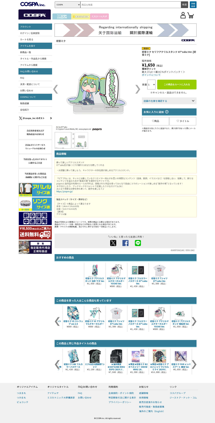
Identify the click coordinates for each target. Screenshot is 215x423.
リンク (173, 386)
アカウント (25, 26)
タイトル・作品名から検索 (33, 58)
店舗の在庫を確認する (155, 101)
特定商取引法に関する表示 (122, 397)
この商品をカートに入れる (177, 84)
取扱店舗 (24, 103)
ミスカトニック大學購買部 (61, 397)
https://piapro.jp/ (64, 191)
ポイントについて (151, 74)
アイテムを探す (27, 45)
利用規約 (113, 386)
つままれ (21, 393)
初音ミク (61, 41)
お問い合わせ (26, 90)
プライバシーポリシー (120, 402)
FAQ (22, 77)
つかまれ (21, 397)
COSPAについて (28, 96)
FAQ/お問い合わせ (29, 71)
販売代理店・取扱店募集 (151, 406)
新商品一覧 (25, 52)
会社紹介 (24, 109)
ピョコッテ (22, 402)
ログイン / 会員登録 (29, 33)
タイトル (183, 121)
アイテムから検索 (28, 65)
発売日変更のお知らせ (150, 402)
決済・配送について (30, 84)
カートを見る (26, 39)
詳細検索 (193, 5)
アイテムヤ (53, 393)
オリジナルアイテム (27, 386)
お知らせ (143, 386)
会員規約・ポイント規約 (121, 393)
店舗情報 (143, 393)
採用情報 (143, 397)
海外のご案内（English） (152, 411)
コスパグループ (178, 393)
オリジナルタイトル (58, 386)
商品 (155, 121)
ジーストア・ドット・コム (183, 397)
